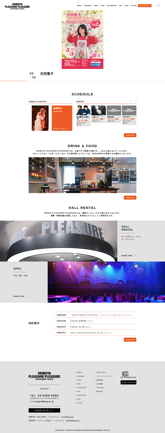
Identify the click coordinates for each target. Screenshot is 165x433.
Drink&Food (111, 5)
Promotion (100, 387)
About (79, 5)
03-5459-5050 (48, 395)
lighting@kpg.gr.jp (72, 421)
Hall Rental (81, 395)
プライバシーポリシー (104, 376)
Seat (102, 5)
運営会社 (99, 391)
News (96, 5)
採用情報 (99, 380)
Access (134, 5)
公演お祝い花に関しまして (44, 410)
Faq (120, 5)
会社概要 (99, 384)
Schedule (87, 5)
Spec (126, 5)
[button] (131, 102)
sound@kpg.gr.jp (67, 417)
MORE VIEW (127, 255)
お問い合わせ (101, 372)
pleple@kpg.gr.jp (44, 401)
